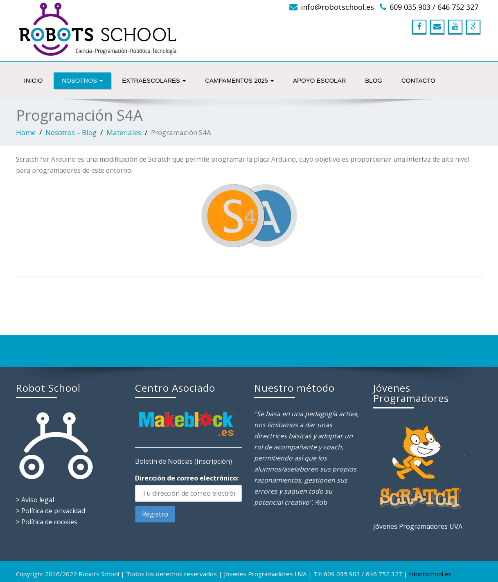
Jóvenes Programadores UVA (417, 526)
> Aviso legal (35, 499)
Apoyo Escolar (319, 80)
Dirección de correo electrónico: (187, 478)
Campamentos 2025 (239, 80)
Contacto (418, 80)
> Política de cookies (46, 521)
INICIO (33, 80)
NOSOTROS (82, 80)
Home (26, 132)
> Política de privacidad (50, 510)
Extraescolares (154, 80)
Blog (373, 80)
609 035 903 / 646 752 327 (434, 7)
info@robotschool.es (337, 7)
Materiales (123, 132)
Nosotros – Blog (71, 132)
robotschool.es (430, 574)
